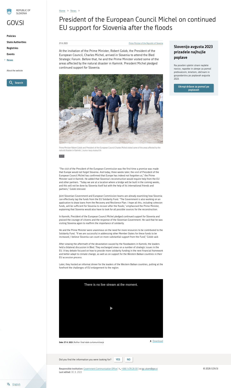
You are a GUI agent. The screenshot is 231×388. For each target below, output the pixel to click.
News (10, 60)
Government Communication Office (100, 368)
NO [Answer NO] (128, 359)
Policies (11, 36)
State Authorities (16, 42)
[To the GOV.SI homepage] (23, 17)
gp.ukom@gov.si (150, 368)
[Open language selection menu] (13, 384)
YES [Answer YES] (118, 359)
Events (11, 54)
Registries (12, 48)
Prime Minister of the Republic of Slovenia (146, 43)
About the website (15, 70)
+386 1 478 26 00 (129, 368)
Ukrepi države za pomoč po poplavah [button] (193, 88)
